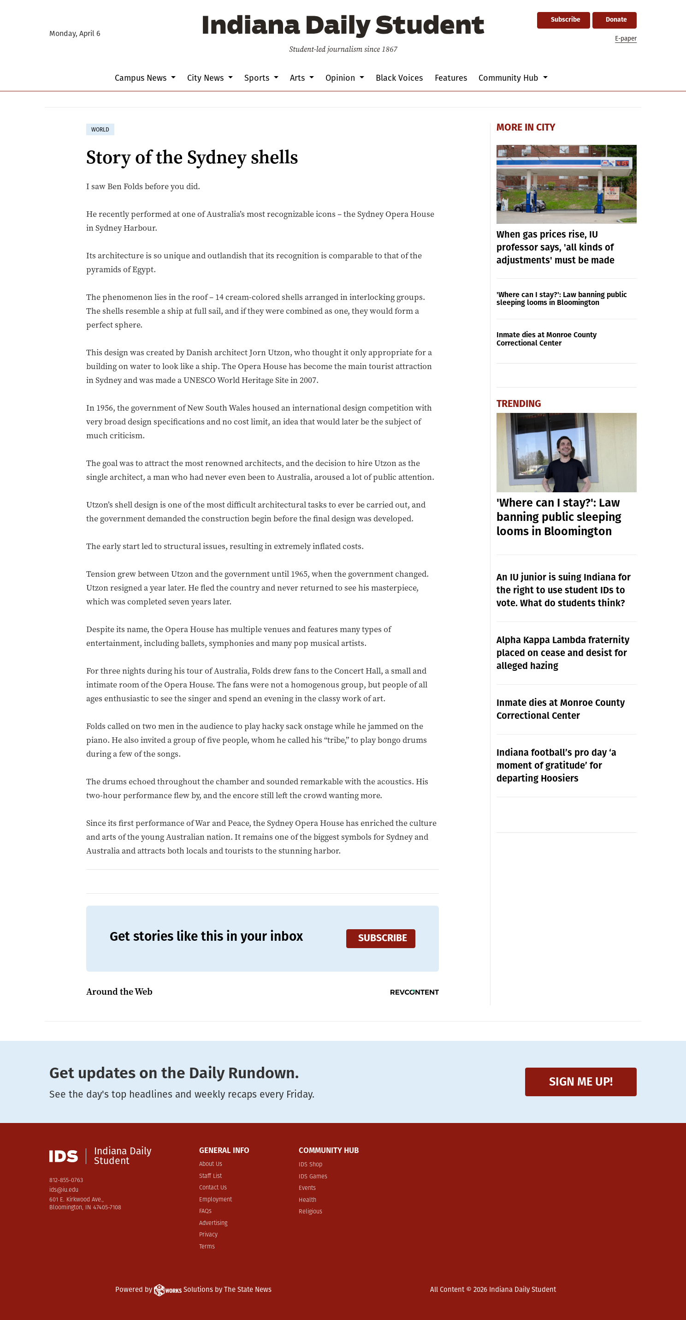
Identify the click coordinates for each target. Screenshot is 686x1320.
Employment (215, 1200)
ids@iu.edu (63, 1190)
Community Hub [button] (510, 78)
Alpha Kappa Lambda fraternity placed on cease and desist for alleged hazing (563, 652)
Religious (310, 1212)
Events (307, 1188)
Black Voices (399, 78)
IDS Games (313, 1177)
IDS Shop (310, 1165)
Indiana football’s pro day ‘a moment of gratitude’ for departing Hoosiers (556, 765)
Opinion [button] (341, 78)
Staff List (210, 1176)
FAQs (205, 1211)
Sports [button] (258, 78)
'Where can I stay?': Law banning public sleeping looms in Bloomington (562, 298)
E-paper (626, 38)
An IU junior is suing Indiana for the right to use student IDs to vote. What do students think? (564, 590)
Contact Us (213, 1188)
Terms (207, 1247)
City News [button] (206, 78)
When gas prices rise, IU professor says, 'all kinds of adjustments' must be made (556, 247)
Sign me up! (581, 1082)
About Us (210, 1164)
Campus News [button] (142, 78)
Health (307, 1200)
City (546, 128)
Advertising (213, 1223)
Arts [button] (298, 78)
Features (451, 78)
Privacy (208, 1235)
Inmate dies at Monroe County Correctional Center (547, 338)
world (100, 129)
